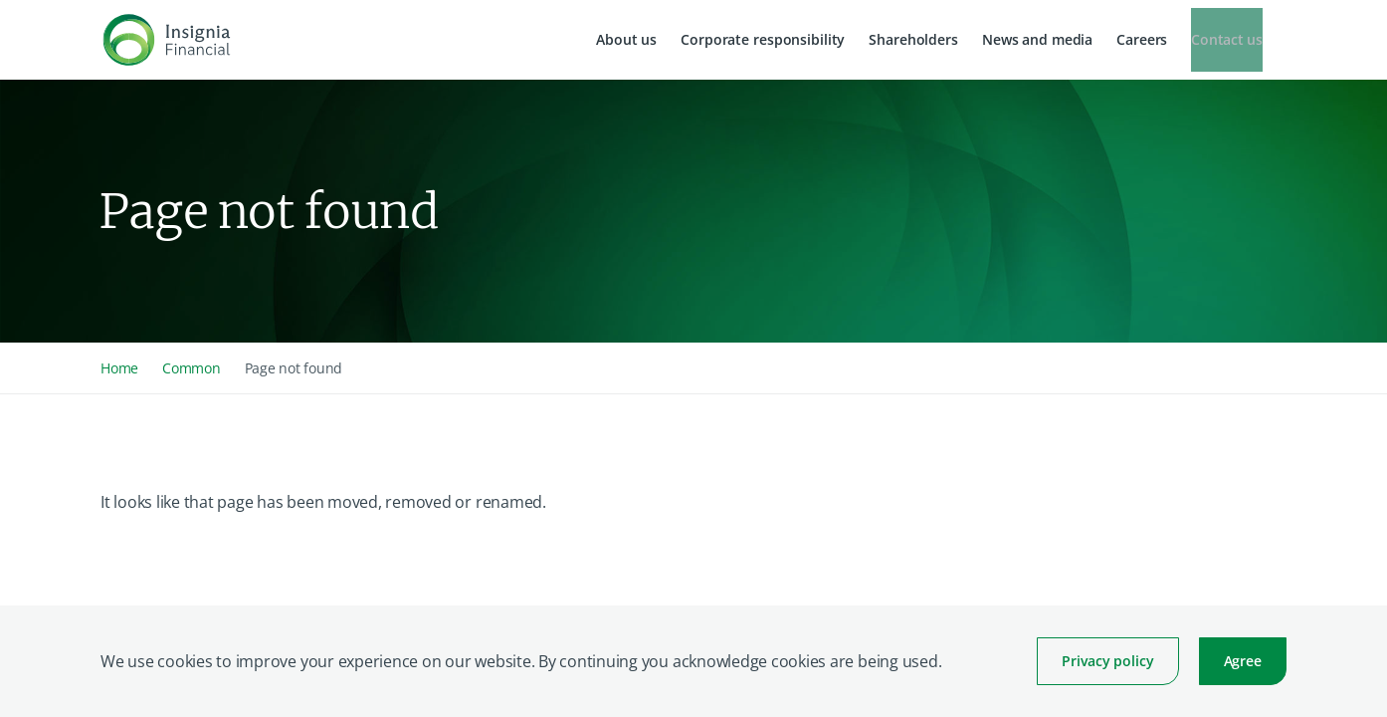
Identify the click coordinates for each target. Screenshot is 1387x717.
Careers (1141, 39)
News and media (1037, 39)
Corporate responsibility (763, 39)
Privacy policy (1107, 660)
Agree (1243, 660)
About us (626, 39)
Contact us (1227, 39)
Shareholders (913, 39)
